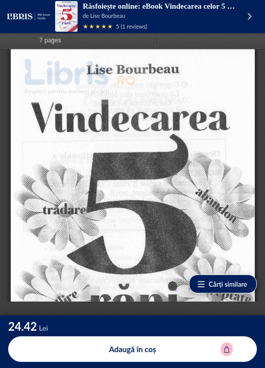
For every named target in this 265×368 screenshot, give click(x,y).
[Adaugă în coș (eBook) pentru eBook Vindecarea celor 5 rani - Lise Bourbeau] (132, 349)
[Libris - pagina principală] (28, 16)
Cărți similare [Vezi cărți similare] (222, 284)
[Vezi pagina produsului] (66, 16)
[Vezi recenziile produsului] (98, 26)
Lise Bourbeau (108, 15)
